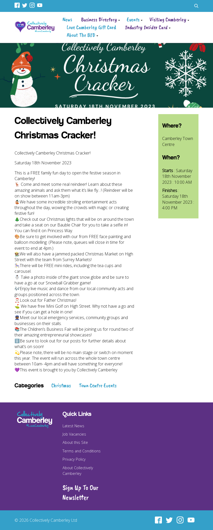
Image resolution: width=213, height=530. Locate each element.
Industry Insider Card (146, 27)
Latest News (73, 425)
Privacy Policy (74, 459)
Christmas (61, 385)
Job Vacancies (74, 434)
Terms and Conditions (82, 450)
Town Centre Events (98, 385)
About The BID (81, 35)
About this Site (75, 442)
